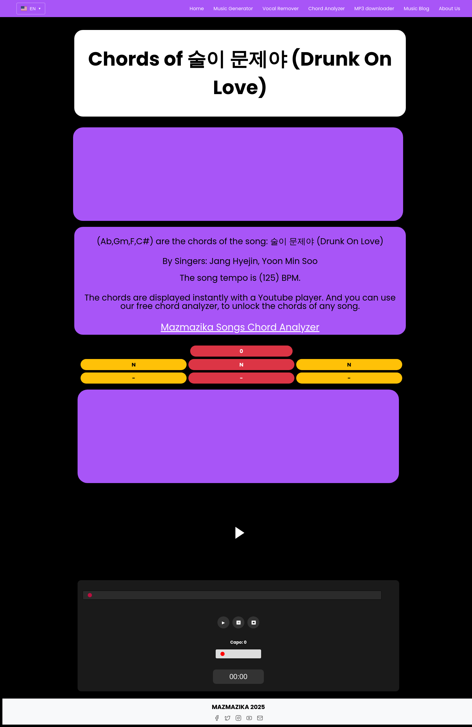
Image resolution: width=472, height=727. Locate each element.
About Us (449, 8)
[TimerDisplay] (238, 676)
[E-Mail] (260, 718)
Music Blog (416, 8)
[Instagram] (238, 718)
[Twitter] (228, 718)
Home (197, 8)
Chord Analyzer (326, 8)
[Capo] (238, 654)
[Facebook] (217, 718)
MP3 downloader (374, 8)
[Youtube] (249, 718)
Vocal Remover (280, 8)
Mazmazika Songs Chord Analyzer (240, 327)
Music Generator (233, 8)
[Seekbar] (232, 595)
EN (31, 8)
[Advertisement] (238, 174)
